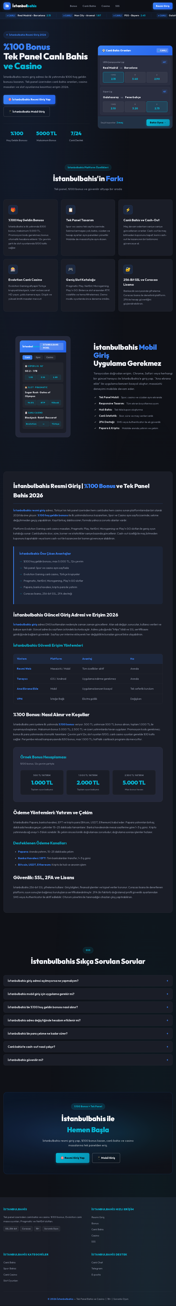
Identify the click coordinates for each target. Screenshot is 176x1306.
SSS (117, 6)
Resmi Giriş (162, 6)
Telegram (96, 1268)
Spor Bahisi (9, 1268)
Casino (105, 6)
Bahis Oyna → (158, 122)
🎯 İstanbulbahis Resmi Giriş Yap (29, 99)
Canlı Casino (10, 1275)
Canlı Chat (97, 1262)
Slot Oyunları (10, 1281)
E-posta (96, 1275)
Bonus (72, 6)
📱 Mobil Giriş (106, 1158)
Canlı (27, 358)
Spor (38, 358)
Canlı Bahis (88, 6)
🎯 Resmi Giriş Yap (73, 1158)
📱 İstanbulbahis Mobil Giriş (27, 112)
